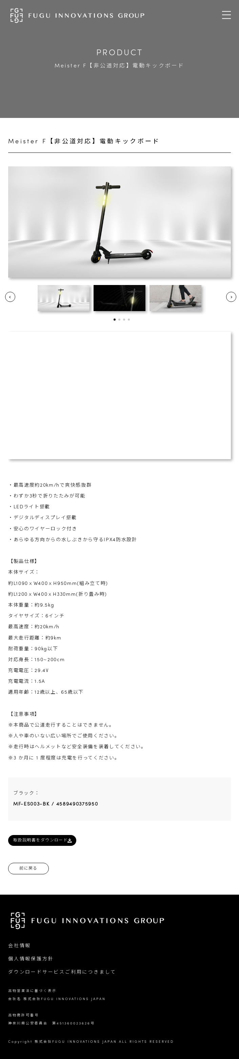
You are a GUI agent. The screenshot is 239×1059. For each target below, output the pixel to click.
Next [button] (231, 297)
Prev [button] (10, 297)
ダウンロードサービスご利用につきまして (62, 972)
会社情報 (19, 946)
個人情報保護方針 (31, 959)
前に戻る (28, 869)
